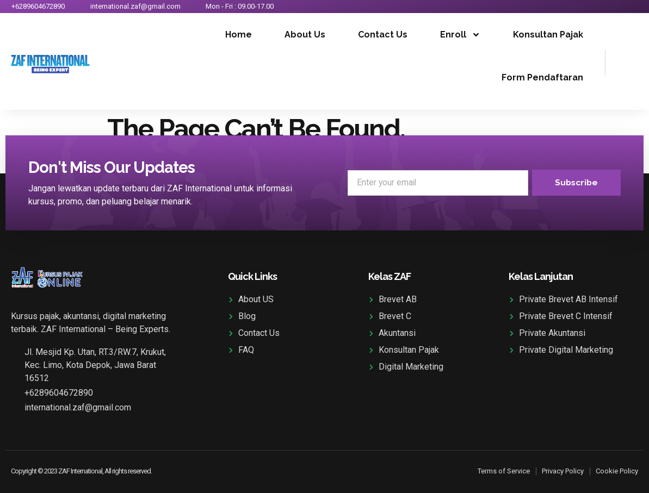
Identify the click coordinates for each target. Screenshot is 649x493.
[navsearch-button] (619, 61)
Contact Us (382, 34)
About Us (305, 34)
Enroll (460, 35)
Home (238, 34)
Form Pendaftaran (542, 77)
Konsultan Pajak (548, 34)
